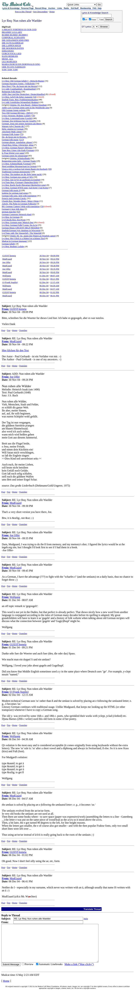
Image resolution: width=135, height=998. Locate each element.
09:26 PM (54, 262)
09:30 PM (54, 265)
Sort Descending (40, 11)
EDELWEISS (8, 51)
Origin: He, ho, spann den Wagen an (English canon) (33, 235)
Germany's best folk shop (13, 209)
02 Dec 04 (43, 282)
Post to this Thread (23, 11)
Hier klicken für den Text (15, 350)
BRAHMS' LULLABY (12, 32)
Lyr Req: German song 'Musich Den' (18, 222)
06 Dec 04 (43, 285)
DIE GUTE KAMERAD (12, 43)
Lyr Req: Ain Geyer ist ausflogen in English (21, 179)
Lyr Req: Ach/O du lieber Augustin (17, 97)
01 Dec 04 (43, 275)
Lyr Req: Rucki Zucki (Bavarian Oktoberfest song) (24, 185)
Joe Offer (6, 262)
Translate (23, 330)
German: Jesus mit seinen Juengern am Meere (22, 123)
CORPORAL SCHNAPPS (13, 37)
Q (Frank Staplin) (10, 282)
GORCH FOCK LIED (11, 53)
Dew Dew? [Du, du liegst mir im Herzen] (20, 86)
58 (50, 169)
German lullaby (8, 243)
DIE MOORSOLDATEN (13, 48)
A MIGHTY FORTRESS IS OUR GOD (19, 29)
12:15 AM (54, 282)
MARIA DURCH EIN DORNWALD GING (21, 64)
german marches (9, 211)
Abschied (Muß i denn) (12, 131)
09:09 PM (54, 255)
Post (3, 330)
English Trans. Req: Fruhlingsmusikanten (20, 99)
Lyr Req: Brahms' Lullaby (13, 246)
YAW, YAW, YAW (10, 69)
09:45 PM (54, 272)
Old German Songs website (14, 110)
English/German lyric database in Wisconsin (21, 230)
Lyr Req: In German (10, 217)
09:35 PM (54, 269)
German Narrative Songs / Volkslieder (18, 83)
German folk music (10, 139)
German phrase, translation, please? (17, 142)
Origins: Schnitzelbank (20, 158)
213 (21, 139)
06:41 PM (54, 295)
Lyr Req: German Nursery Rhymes (17, 147)
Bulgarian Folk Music (11, 91)
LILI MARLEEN (9, 61)
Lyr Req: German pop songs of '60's (17, 177)
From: (5, 309)
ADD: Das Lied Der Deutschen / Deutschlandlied (23, 94)
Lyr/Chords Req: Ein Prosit (14, 219)
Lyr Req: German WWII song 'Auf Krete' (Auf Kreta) (25, 187)
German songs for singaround (15, 155)
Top (8, 330)
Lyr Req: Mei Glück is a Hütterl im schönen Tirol (23, 238)
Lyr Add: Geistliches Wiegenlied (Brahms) (20, 102)
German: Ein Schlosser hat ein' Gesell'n (19, 121)
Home (52, 11)
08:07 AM (54, 275)
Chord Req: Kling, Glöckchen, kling (17, 145)
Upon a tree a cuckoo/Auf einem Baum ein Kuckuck (24, 169)
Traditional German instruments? (16, 171)
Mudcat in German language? (15, 241)
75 (22, 134)
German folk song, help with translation (19, 195)
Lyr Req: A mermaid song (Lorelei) (17, 118)
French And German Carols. (14, 198)
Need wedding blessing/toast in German (19, 166)
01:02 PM (54, 292)
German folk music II (11, 190)
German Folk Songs (10, 134)
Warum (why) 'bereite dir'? (13, 126)
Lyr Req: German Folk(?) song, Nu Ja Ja (19, 225)
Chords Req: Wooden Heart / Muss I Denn (20, 201)
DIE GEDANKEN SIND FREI (15, 40)
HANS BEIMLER (10, 56)
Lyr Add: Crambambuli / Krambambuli (19, 89)
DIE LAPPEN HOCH (11, 45)
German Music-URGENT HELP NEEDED (20, 227)
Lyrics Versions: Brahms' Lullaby (16, 115)
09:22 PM (54, 259)
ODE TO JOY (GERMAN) (14, 67)
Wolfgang (6, 275)
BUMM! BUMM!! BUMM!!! (15, 35)
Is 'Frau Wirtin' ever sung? (13, 153)
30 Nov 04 (44, 255)
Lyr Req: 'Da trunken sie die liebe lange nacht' (22, 174)
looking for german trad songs (15, 193)
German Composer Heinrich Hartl (16, 214)
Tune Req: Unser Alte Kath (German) (18, 150)
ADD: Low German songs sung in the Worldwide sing (25, 107)
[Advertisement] (102, 55)
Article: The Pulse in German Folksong (19, 203)
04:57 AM (54, 289)
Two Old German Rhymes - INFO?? (17, 113)
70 (42, 206)
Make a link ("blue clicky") (79, 971)
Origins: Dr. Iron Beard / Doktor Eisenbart (28, 105)
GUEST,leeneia (9, 255)
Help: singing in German (12, 129)
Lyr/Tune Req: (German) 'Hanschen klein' (20, 182)
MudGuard (7, 259)
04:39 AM (54, 285)
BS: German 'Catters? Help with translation (21, 206)
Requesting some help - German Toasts (19, 161)
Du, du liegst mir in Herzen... (14, 137)
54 (35, 97)
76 (33, 115)
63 (18, 211)
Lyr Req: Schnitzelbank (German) (16, 163)
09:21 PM (54, 279)
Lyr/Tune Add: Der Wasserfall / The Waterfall (22, 233)
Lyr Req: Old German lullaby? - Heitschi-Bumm (23, 81)
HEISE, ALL (7, 59)
